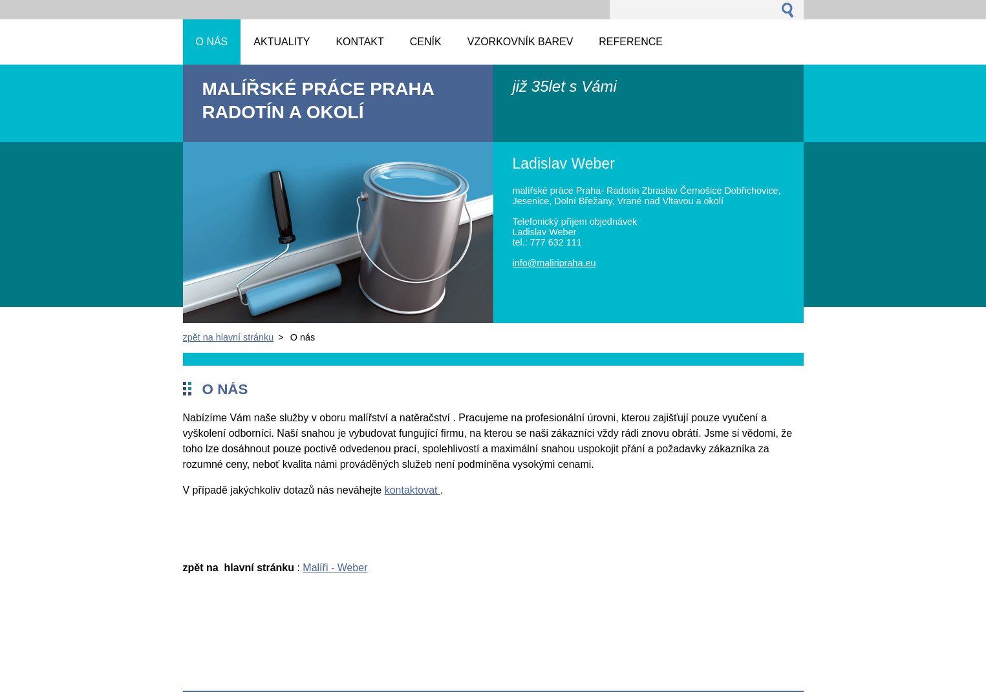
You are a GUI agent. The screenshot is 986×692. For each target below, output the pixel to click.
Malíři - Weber (335, 567)
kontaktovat (412, 490)
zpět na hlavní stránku (228, 337)
